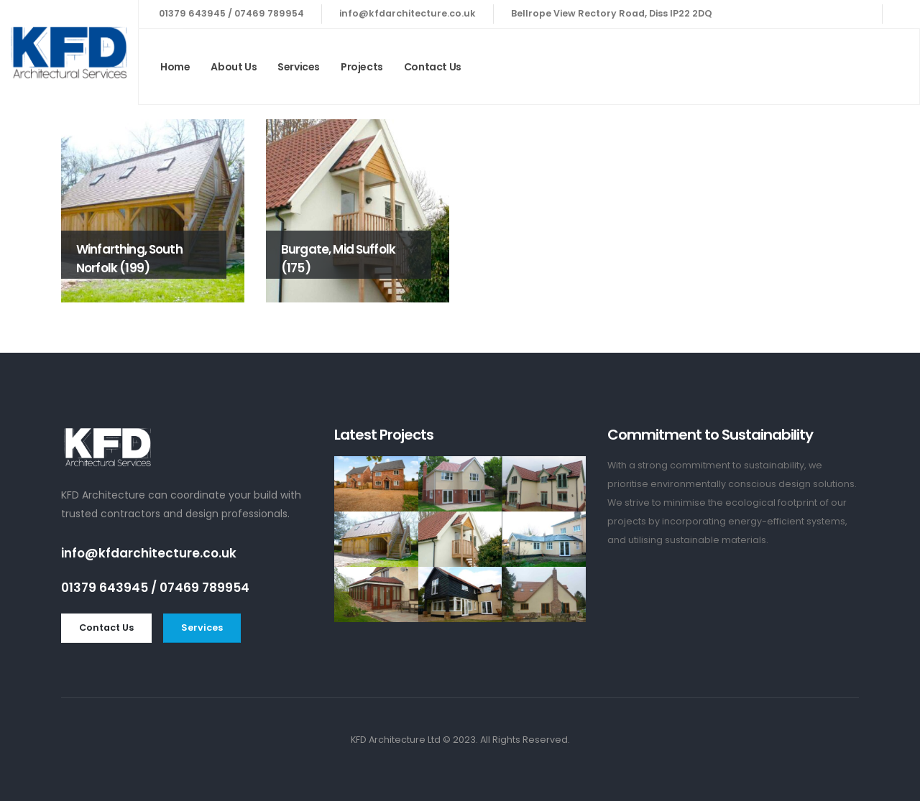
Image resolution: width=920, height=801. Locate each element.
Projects (362, 67)
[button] (106, 628)
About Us (234, 67)
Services (298, 67)
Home (175, 67)
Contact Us (432, 67)
